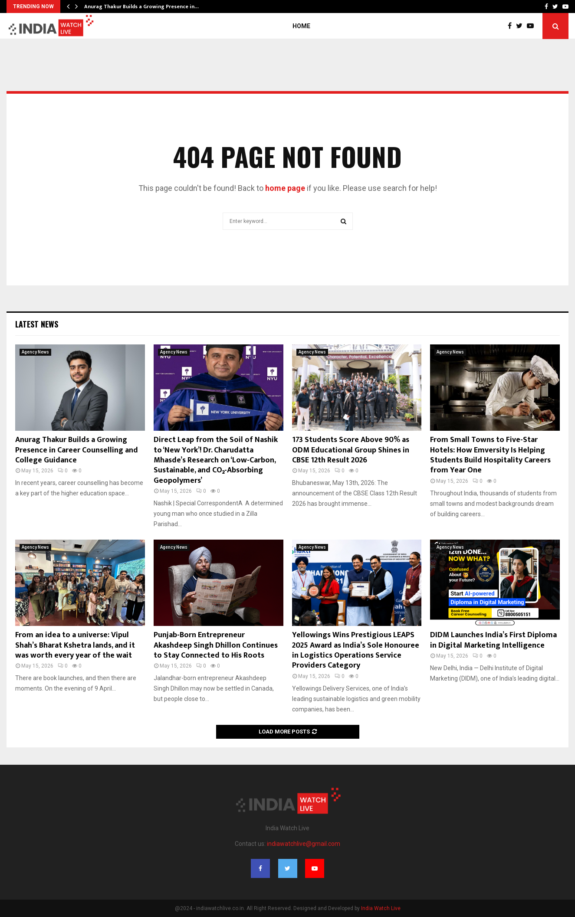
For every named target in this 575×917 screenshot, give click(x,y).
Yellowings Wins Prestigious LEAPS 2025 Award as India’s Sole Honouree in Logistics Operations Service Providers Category (355, 650)
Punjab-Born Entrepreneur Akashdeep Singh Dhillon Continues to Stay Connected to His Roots (216, 645)
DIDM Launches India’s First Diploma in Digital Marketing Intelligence (493, 640)
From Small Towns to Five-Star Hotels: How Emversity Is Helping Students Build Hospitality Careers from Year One (490, 455)
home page (285, 188)
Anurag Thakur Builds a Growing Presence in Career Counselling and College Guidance (76, 450)
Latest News (36, 324)
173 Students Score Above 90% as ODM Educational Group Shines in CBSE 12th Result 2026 (350, 450)
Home (301, 26)
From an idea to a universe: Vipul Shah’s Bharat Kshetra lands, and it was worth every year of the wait (75, 645)
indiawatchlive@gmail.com (303, 843)
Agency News (35, 352)
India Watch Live (381, 908)
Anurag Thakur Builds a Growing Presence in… (141, 6)
